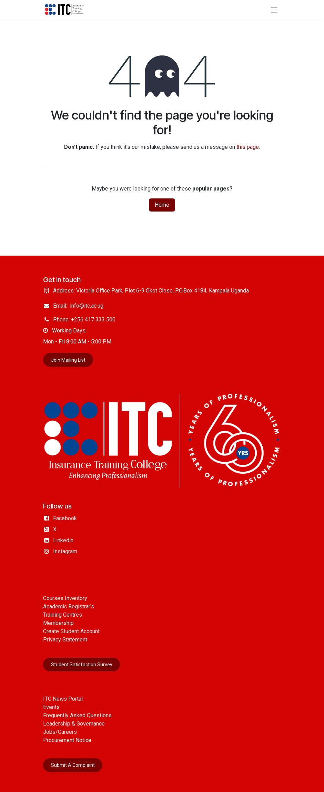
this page (247, 147)
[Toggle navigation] (274, 10)
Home (162, 205)
